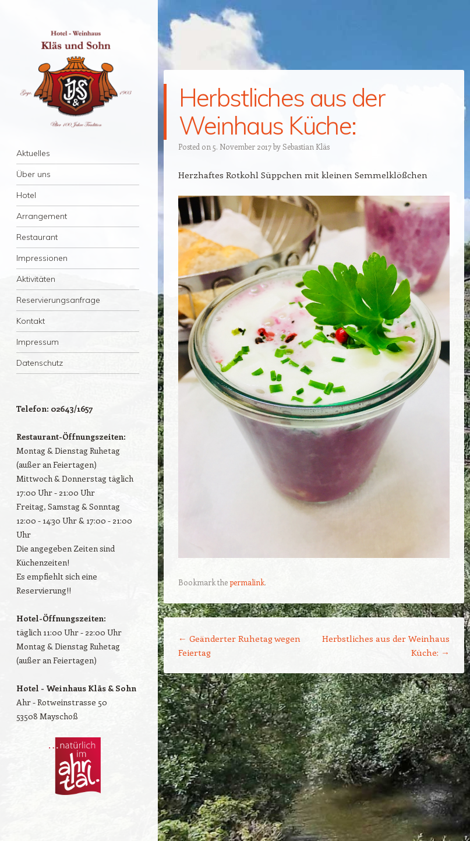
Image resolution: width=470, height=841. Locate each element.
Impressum (37, 342)
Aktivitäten (35, 279)
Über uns (33, 174)
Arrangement (41, 216)
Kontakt (30, 321)
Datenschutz (39, 363)
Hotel (26, 195)
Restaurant (37, 237)
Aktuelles (33, 153)
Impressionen (42, 258)
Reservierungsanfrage (58, 300)
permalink (246, 582)
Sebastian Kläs (306, 146)
